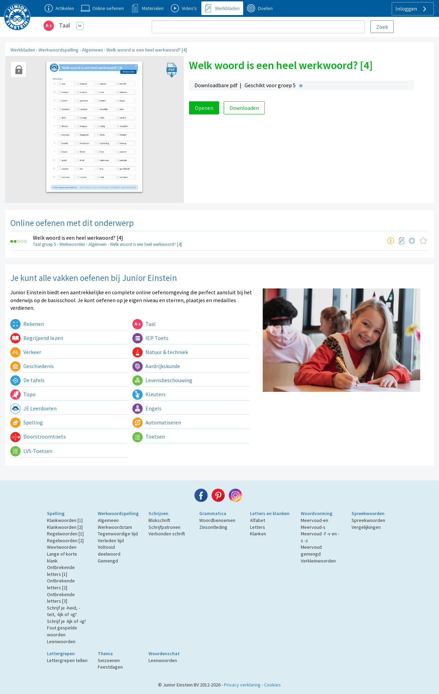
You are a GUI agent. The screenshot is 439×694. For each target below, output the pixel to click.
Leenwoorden (61, 641)
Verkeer (25, 352)
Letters (257, 527)
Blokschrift (159, 520)
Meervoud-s (313, 527)
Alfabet (257, 520)
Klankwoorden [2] (65, 527)
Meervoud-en (314, 520)
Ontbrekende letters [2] (61, 584)
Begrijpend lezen (36, 337)
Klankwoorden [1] (65, 520)
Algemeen (92, 50)
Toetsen (148, 436)
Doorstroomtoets (38, 436)
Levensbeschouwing (162, 380)
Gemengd (108, 561)
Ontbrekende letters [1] (61, 570)
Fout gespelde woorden (62, 631)
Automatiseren (156, 422)
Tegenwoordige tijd (118, 534)
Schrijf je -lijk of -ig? (66, 621)
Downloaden (244, 107)
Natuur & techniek (160, 352)
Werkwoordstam (115, 527)
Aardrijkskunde (156, 366)
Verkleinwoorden (318, 561)
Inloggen (411, 9)
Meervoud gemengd (311, 550)
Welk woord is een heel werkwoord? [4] (146, 50)
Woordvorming (316, 513)
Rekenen (27, 323)
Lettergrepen (61, 653)
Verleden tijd (111, 540)
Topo (23, 394)
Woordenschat (164, 653)
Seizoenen (109, 660)
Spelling (26, 422)
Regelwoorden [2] (65, 540)
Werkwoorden (72, 244)
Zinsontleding (213, 527)
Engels (147, 408)
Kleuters (149, 394)
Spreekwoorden (368, 513)
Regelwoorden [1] (65, 534)
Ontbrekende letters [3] (61, 597)
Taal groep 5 (44, 244)
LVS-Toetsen (31, 450)
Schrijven (158, 513)
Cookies (272, 685)
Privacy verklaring (242, 685)
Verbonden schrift (167, 534)
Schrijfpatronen (164, 527)
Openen (204, 107)
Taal (64, 25)
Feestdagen (110, 667)
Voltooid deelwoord (109, 550)
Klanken (258, 534)
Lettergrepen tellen (67, 660)
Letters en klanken (269, 513)
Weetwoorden (61, 547)
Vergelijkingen (366, 527)
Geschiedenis (32, 366)
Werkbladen (22, 50)
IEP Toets (150, 337)
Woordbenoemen (217, 520)
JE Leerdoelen (33, 408)
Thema (105, 653)
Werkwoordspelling (58, 50)
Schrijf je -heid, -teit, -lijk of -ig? (63, 611)
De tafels (27, 380)
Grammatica (212, 513)
